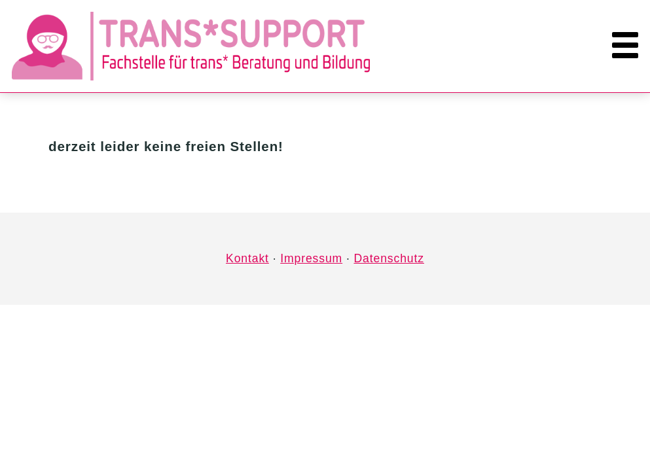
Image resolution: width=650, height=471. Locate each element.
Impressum (311, 258)
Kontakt (247, 258)
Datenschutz (388, 258)
